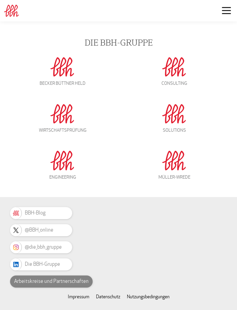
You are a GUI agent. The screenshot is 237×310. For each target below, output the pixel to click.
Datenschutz (108, 297)
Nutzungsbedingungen (148, 297)
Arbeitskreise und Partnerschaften (51, 281)
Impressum (78, 297)
